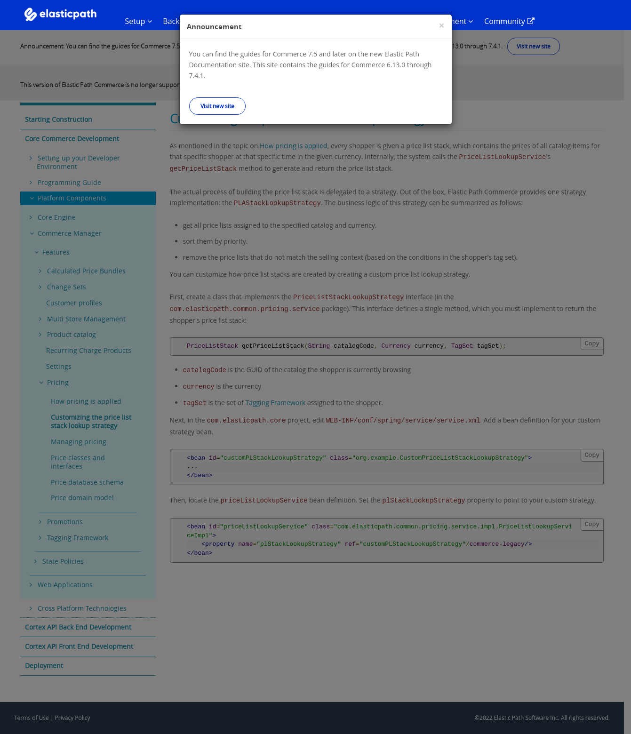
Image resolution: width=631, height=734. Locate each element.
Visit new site (217, 106)
